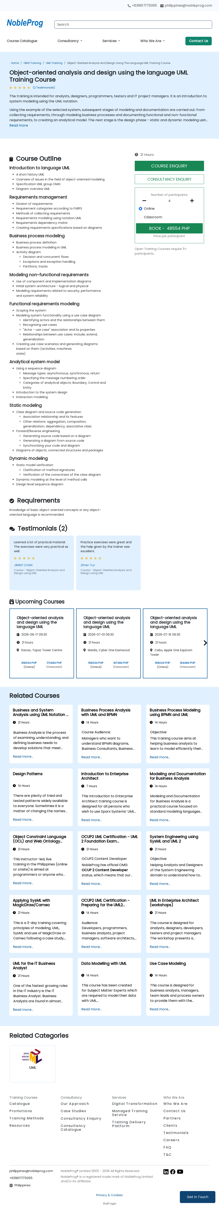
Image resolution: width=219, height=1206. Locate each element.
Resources (19, 1125)
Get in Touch (197, 1196)
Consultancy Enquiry (81, 1118)
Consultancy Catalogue (73, 1127)
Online (149, 208)
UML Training (54, 63)
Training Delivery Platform (129, 1124)
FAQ (167, 1147)
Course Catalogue (22, 40)
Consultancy (69, 40)
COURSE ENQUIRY (169, 166)
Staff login (109, 1203)
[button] (204, 642)
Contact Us (198, 40)
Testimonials (176, 1132)
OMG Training (32, 63)
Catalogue (19, 1103)
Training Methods (26, 1118)
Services (109, 40)
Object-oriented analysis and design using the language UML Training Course (118, 63)
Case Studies (73, 1111)
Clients (170, 1125)
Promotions (20, 1111)
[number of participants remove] (145, 200)
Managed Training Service (130, 1113)
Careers (171, 1140)
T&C (167, 1154)
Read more (18, 125)
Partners (172, 1118)
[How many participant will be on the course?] (169, 201)
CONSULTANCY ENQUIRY (169, 179)
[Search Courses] (133, 25)
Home (15, 63)
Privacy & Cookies (109, 1195)
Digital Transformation (134, 1103)
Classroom (153, 217)
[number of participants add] (193, 200)
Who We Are (151, 40)
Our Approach (75, 1103)
